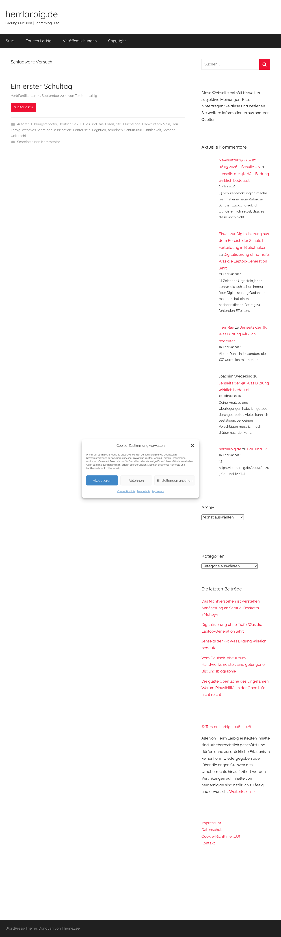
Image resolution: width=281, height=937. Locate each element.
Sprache (169, 130)
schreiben (115, 130)
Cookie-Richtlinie (126, 491)
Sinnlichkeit (152, 130)
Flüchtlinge (131, 124)
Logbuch (99, 130)
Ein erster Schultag (41, 86)
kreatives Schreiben (37, 130)
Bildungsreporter (44, 124)
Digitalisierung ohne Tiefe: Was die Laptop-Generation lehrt (244, 261)
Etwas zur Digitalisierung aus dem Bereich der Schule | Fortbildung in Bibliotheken (244, 241)
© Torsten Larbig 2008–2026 (226, 726)
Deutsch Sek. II (70, 124)
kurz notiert (62, 130)
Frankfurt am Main (156, 124)
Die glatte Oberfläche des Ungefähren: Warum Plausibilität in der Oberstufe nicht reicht (235, 688)
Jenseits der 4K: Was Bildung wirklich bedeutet (243, 334)
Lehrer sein (82, 130)
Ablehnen (136, 480)
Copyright (117, 40)
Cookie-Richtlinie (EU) (220, 836)
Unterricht (18, 136)
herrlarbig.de (31, 14)
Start (10, 40)
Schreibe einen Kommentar (38, 142)
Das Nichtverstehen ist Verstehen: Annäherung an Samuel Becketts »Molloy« (230, 608)
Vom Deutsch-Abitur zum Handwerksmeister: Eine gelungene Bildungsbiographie (233, 665)
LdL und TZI (257, 449)
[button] (192, 445)
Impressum (158, 491)
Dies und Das (93, 124)
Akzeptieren (102, 480)
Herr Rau (226, 327)
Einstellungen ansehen (174, 480)
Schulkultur (133, 130)
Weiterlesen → (242, 791)
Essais (109, 124)
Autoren (23, 124)
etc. (118, 124)
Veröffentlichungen (80, 40)
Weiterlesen (23, 107)
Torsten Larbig (39, 40)
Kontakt (208, 843)
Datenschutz (143, 491)
